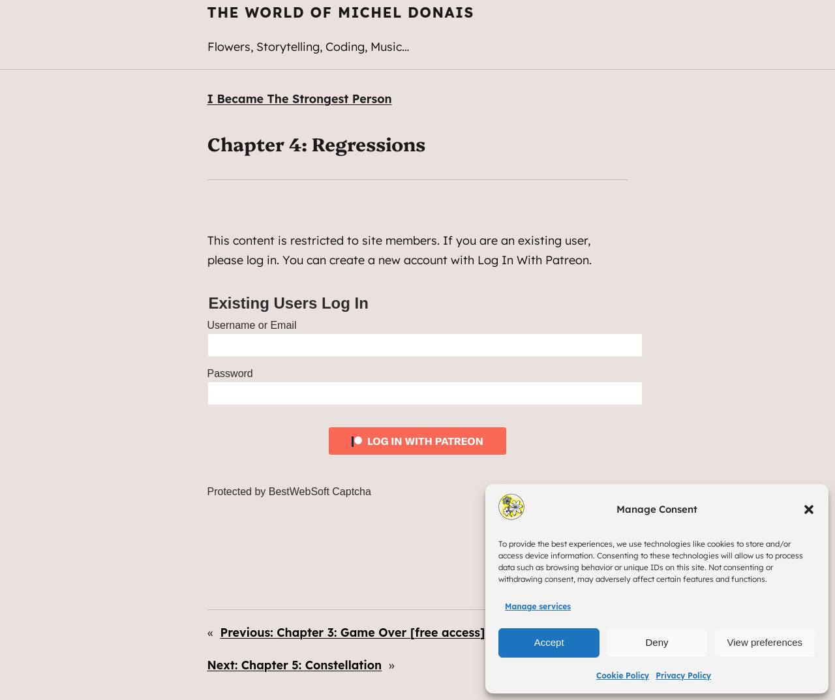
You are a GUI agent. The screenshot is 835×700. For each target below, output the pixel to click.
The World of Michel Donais (340, 12)
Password (230, 373)
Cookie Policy (622, 675)
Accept (549, 642)
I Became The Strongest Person (299, 98)
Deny (656, 642)
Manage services (538, 606)
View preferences (765, 642)
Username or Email (252, 325)
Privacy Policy (683, 675)
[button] (808, 509)
